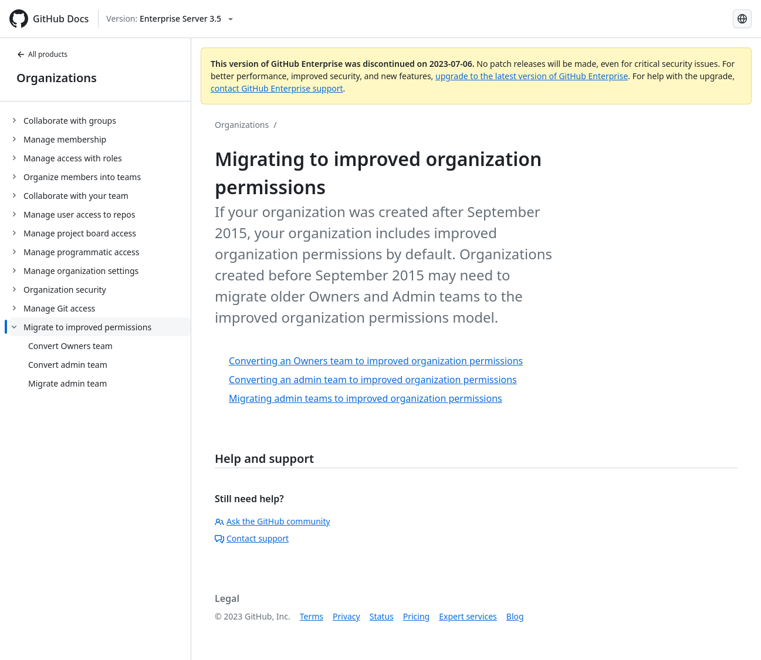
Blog (515, 616)
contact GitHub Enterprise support (277, 88)
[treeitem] (100, 120)
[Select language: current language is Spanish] (742, 18)
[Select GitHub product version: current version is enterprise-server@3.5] (170, 18)
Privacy (346, 616)
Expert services (468, 616)
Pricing (416, 616)
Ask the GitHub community (272, 521)
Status (382, 616)
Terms (311, 616)
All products (41, 54)
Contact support (252, 538)
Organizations (56, 78)
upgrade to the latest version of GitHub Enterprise (531, 76)
